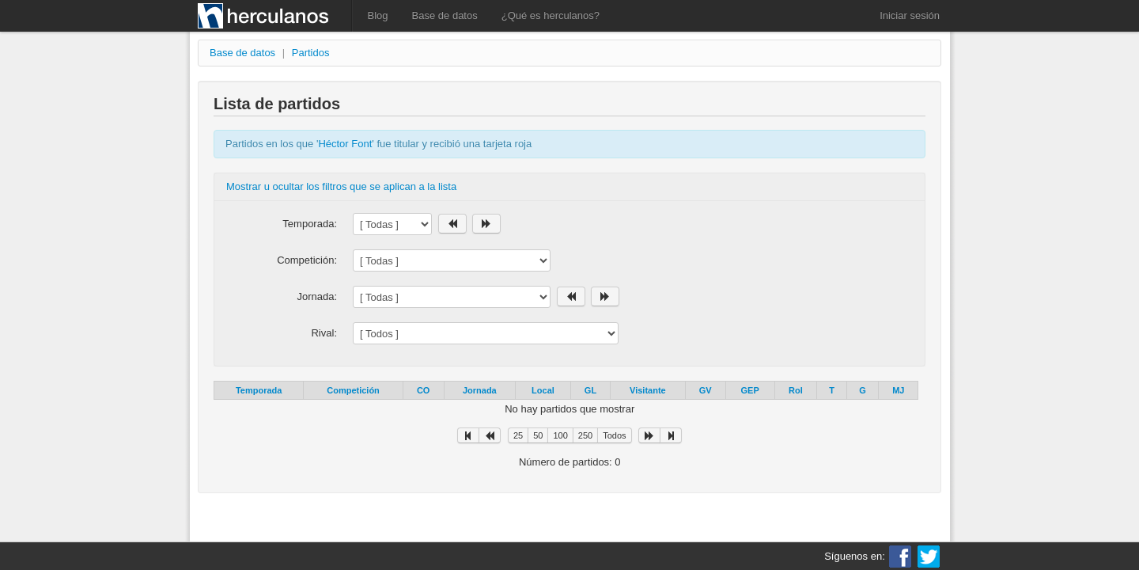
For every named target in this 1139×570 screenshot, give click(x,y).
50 (538, 435)
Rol (796, 390)
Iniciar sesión (910, 15)
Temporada (259, 390)
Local (543, 390)
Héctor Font (345, 144)
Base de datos (445, 15)
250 (585, 435)
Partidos (311, 53)
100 (560, 435)
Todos (614, 435)
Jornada (480, 390)
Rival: (324, 333)
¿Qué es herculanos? (550, 15)
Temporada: (309, 224)
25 (518, 435)
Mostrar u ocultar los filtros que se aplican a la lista (341, 186)
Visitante (648, 390)
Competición (353, 390)
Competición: (307, 260)
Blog (378, 15)
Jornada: (317, 296)
